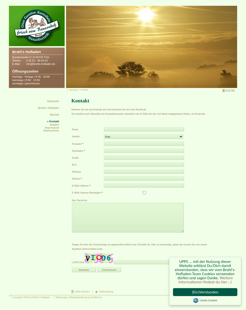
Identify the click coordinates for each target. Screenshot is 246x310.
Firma (75, 129)
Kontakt (54, 121)
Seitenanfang (106, 291)
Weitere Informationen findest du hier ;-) (205, 280)
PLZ (74, 164)
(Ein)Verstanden (205, 292)
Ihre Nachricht (79, 200)
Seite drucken (82, 291)
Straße (75, 157)
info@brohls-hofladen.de (40, 63)
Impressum (52, 127)
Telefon (77, 178)
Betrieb (54, 114)
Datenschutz (51, 130)
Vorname (77, 143)
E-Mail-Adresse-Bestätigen (87, 192)
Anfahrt (54, 124)
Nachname (78, 150)
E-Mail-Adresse (81, 185)
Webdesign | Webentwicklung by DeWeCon (78, 297)
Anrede (76, 136)
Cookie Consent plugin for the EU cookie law (205, 300)
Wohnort (76, 171)
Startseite (73, 90)
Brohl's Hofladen (48, 107)
